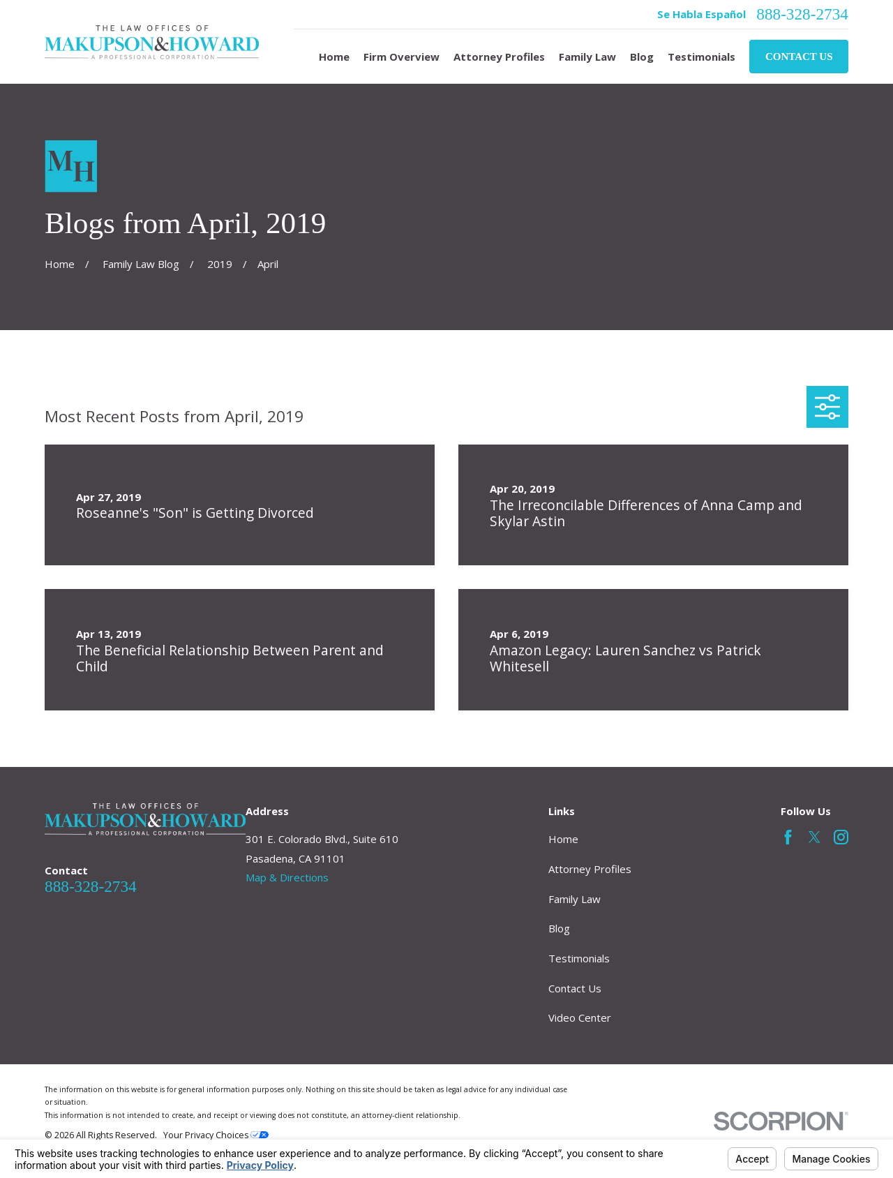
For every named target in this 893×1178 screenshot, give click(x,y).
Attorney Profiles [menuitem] (499, 57)
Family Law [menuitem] (587, 57)
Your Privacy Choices (216, 1135)
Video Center (579, 1017)
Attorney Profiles (589, 869)
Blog (559, 928)
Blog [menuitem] (642, 57)
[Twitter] (814, 837)
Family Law (574, 899)
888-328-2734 (802, 14)
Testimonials (579, 958)
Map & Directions (287, 877)
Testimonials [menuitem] (701, 57)
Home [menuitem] (334, 57)
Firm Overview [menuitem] (401, 57)
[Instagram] (841, 837)
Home (563, 839)
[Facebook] (788, 837)
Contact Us (799, 56)
